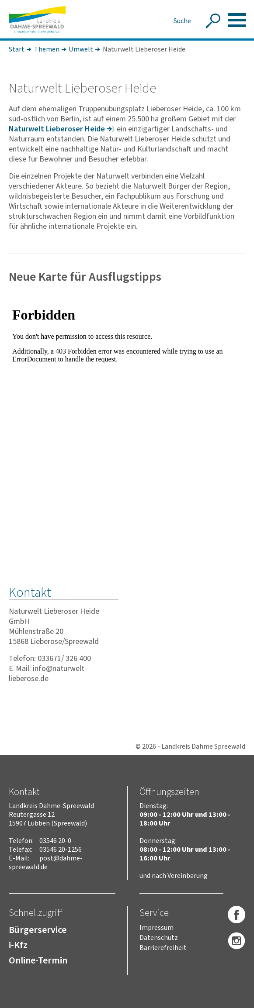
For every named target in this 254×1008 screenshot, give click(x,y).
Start (16, 49)
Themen (46, 49)
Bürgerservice (37, 930)
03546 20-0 (55, 841)
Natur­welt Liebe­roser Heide (57, 129)
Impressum (156, 927)
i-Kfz (18, 945)
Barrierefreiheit (163, 948)
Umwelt (81, 49)
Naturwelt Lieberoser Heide (144, 49)
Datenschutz (158, 938)
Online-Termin (38, 960)
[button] (237, 20)
